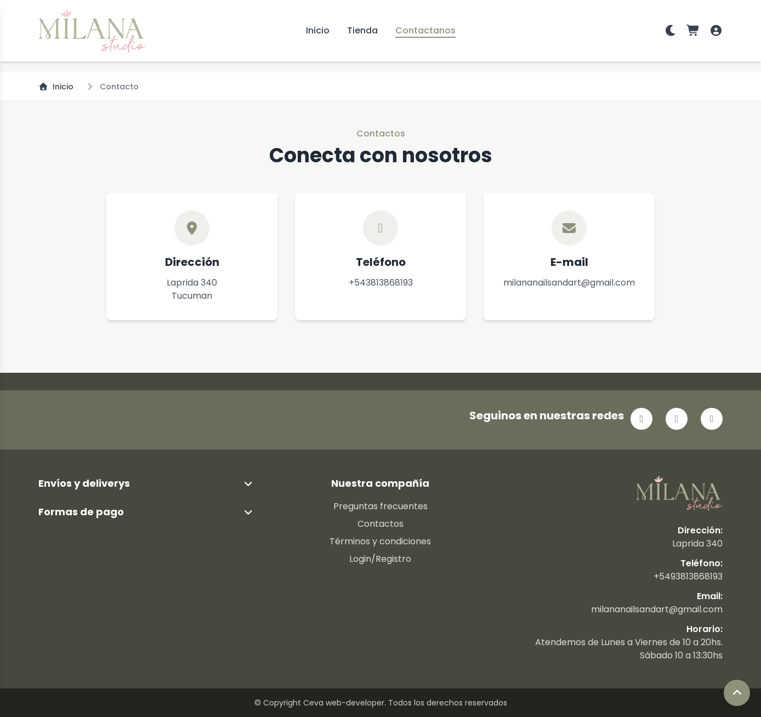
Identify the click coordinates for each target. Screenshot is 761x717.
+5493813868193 (688, 576)
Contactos (380, 523)
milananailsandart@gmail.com (569, 282)
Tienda (362, 30)
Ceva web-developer (343, 702)
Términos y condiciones (380, 541)
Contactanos (425, 30)
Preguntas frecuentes (380, 506)
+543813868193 (381, 282)
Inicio (318, 30)
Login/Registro (380, 559)
